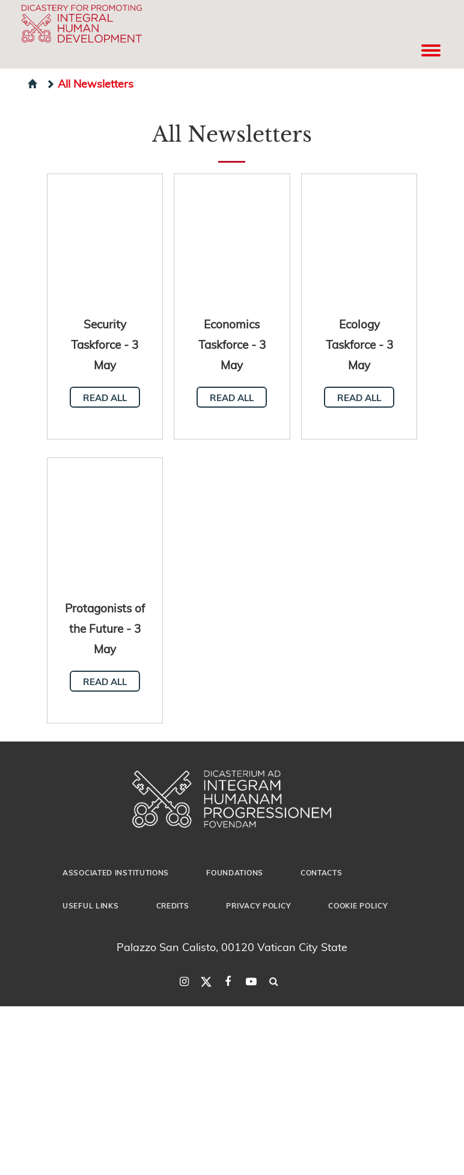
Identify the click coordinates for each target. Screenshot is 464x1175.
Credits (172, 905)
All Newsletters (89, 83)
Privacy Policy (258, 905)
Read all (105, 397)
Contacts (322, 872)
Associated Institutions (116, 872)
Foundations (234, 872)
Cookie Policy (358, 905)
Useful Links (90, 905)
